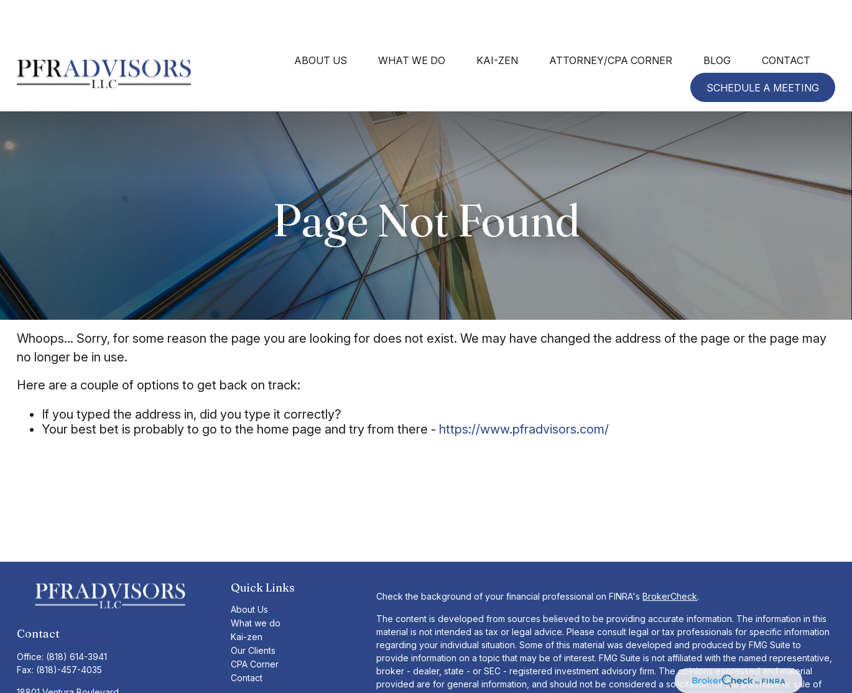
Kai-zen (246, 599)
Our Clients (253, 613)
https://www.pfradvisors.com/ (524, 391)
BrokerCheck (669, 559)
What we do (255, 585)
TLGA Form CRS (263, 660)
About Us (249, 572)
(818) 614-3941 (76, 619)
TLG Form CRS (260, 674)
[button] (320, 22)
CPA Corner (255, 626)
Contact (246, 640)
